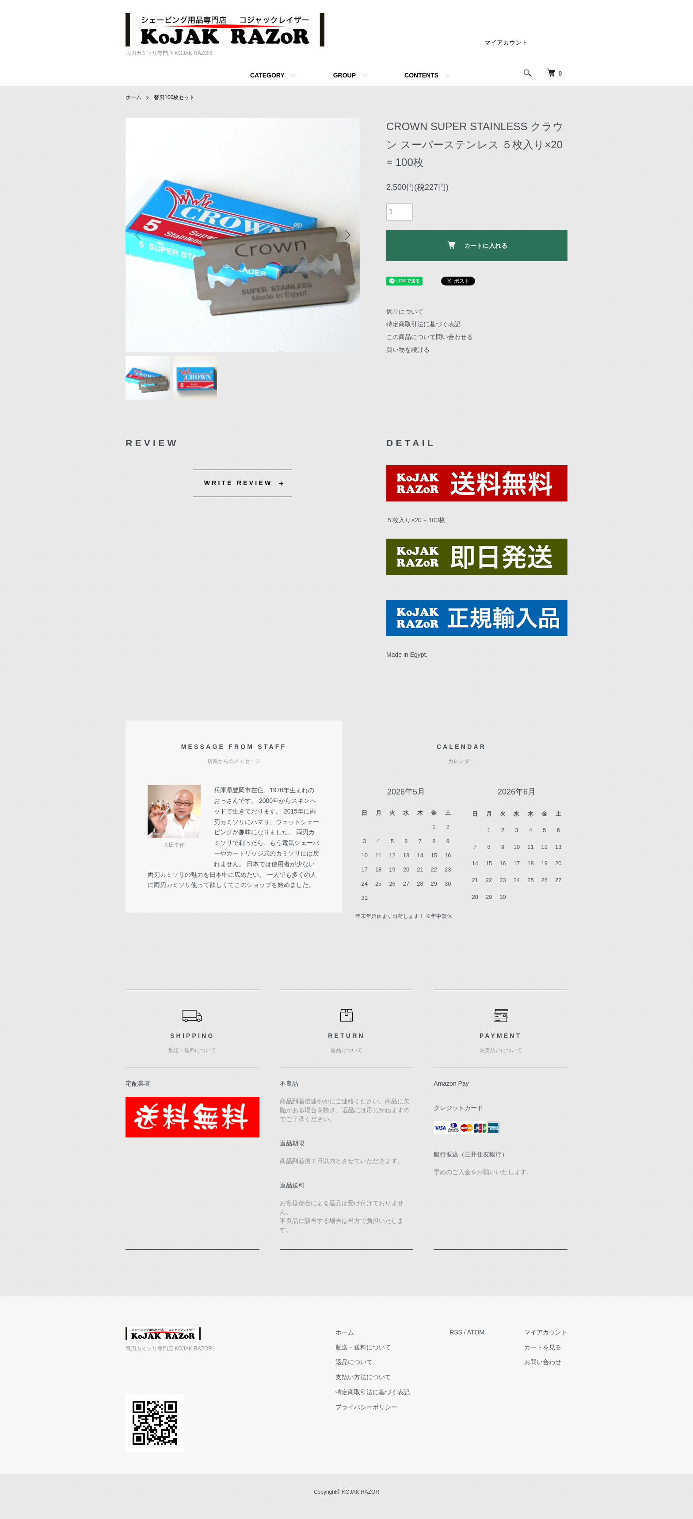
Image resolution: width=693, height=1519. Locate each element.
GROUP (344, 75)
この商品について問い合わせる (429, 336)
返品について (404, 311)
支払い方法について (363, 1376)
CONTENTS (421, 75)
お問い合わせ (542, 1361)
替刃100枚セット (174, 97)
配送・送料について (363, 1347)
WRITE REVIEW (238, 482)
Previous (138, 235)
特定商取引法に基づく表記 (423, 324)
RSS (455, 1332)
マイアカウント (506, 42)
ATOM (475, 1332)
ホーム (133, 97)
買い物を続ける (408, 349)
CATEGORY (267, 75)
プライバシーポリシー (366, 1407)
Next (346, 235)
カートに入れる (477, 245)
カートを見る (542, 1347)
